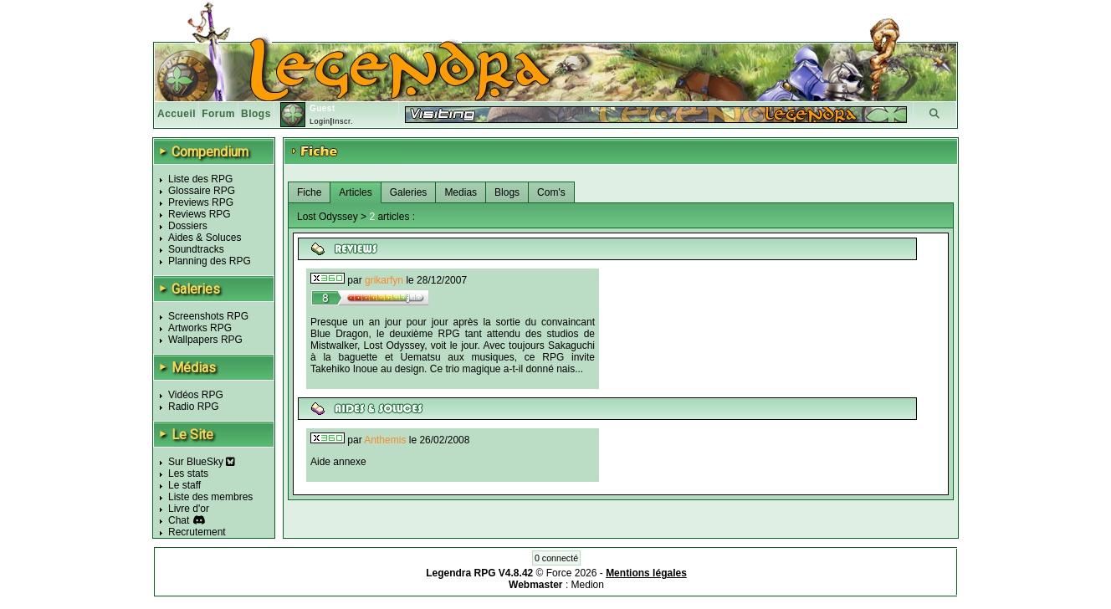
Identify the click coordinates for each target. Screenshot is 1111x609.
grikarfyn (384, 280)
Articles (355, 192)
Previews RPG (200, 202)
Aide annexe (338, 462)
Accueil (176, 114)
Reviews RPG (199, 214)
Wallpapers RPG (205, 339)
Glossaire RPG (201, 191)
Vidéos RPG (195, 395)
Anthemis (385, 440)
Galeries (409, 192)
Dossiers (187, 226)
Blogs (256, 114)
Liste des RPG (200, 179)
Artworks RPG (200, 328)
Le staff (184, 485)
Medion (587, 585)
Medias (460, 192)
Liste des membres (210, 497)
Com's (551, 192)
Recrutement (197, 532)
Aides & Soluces (204, 237)
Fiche (309, 192)
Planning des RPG (209, 261)
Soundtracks (196, 249)
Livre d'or (188, 508)
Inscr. (342, 121)
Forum (218, 114)
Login (320, 121)
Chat (178, 520)
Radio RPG (193, 406)
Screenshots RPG (208, 316)
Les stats (188, 473)
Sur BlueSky (201, 462)
